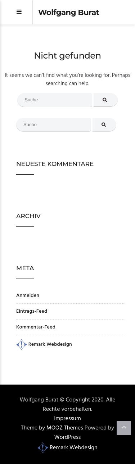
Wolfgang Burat (68, 12)
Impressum (67, 418)
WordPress (67, 437)
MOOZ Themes (64, 428)
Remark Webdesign (44, 344)
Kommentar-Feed (35, 327)
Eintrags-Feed (31, 311)
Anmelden (27, 295)
